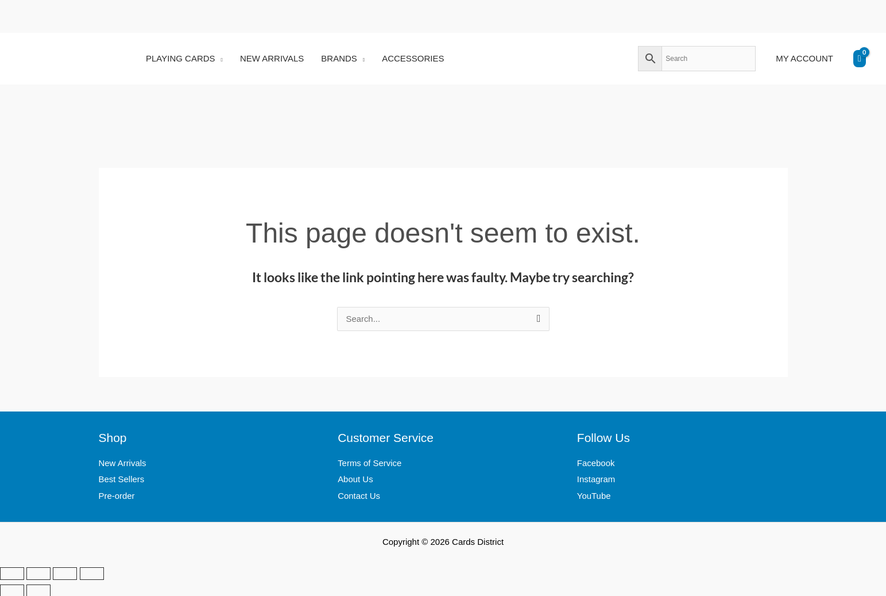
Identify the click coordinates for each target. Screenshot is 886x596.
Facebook (596, 463)
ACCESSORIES (413, 58)
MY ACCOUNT (804, 58)
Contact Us (359, 496)
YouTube (594, 496)
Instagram (596, 480)
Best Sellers (122, 480)
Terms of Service (370, 463)
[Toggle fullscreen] (38, 572)
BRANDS (339, 58)
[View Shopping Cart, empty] (859, 58)
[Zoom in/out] (12, 572)
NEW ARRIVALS (272, 58)
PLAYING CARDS (180, 58)
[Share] (65, 572)
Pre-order (117, 496)
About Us (355, 480)
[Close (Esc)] (92, 572)
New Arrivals (122, 463)
